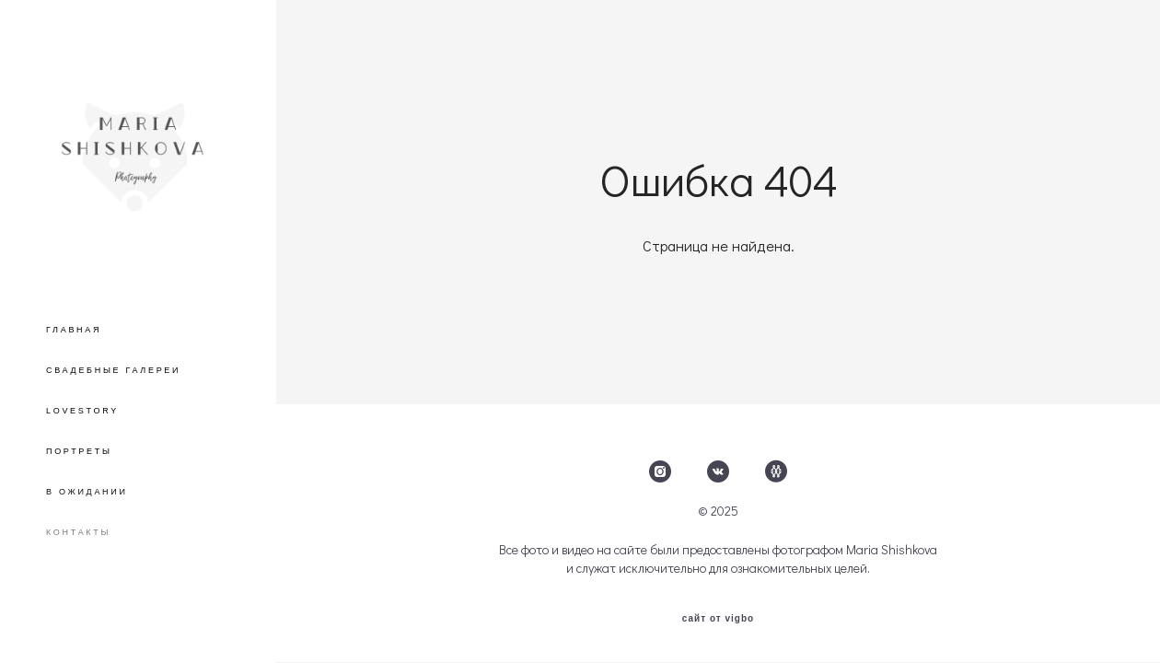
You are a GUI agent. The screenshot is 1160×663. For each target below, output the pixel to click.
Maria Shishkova (891, 549)
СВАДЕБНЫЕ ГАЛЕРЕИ (113, 370)
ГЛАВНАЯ (73, 329)
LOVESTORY (82, 410)
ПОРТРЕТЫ (79, 451)
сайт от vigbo (718, 618)
